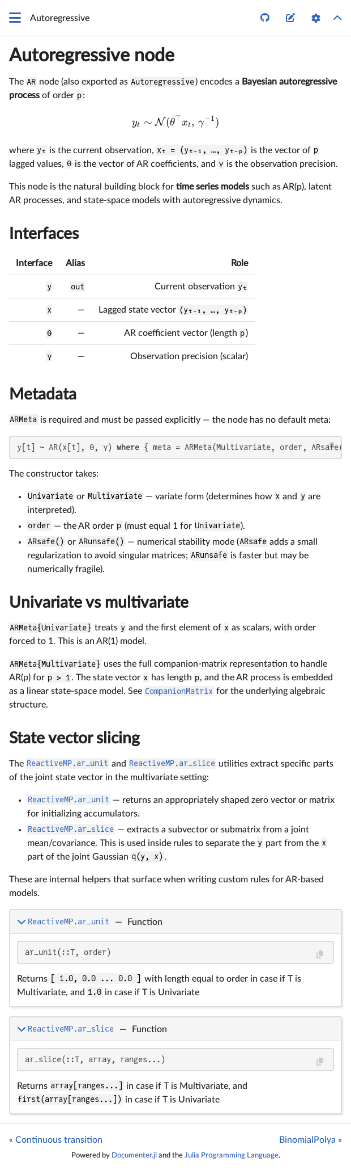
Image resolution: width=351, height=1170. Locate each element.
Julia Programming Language (232, 1155)
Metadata (42, 394)
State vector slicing (74, 738)
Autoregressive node (91, 56)
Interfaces (44, 234)
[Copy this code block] (331, 446)
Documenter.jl (134, 1155)
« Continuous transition (55, 1139)
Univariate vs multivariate (99, 603)
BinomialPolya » (310, 1139)
